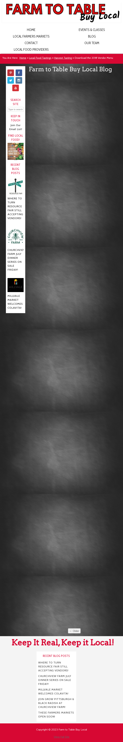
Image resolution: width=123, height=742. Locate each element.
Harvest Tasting (63, 57)
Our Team (91, 43)
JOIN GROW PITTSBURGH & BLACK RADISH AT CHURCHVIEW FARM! (56, 702)
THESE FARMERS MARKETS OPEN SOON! (56, 714)
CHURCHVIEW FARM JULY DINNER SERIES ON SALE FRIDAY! (54, 679)
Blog (92, 36)
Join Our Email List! (15, 127)
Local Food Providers (31, 49)
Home (31, 30)
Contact (31, 43)
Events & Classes (92, 30)
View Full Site (61, 736)
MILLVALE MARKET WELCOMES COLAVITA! (53, 691)
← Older (74, 631)
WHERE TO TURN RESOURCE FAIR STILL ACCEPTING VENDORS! (53, 666)
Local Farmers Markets (31, 36)
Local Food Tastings (40, 57)
